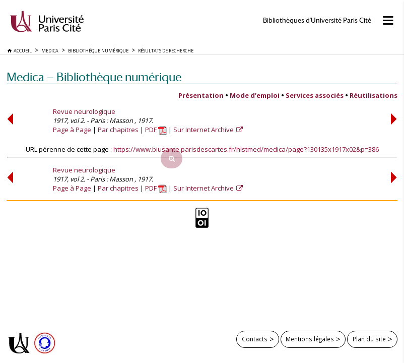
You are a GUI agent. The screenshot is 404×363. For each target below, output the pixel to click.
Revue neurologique (84, 111)
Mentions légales (310, 339)
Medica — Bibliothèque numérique (94, 77)
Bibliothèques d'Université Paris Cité (317, 20)
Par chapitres (118, 129)
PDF (156, 129)
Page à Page (72, 129)
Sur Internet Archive (204, 129)
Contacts (254, 339)
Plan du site (369, 339)
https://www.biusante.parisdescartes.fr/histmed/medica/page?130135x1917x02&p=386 (246, 149)
